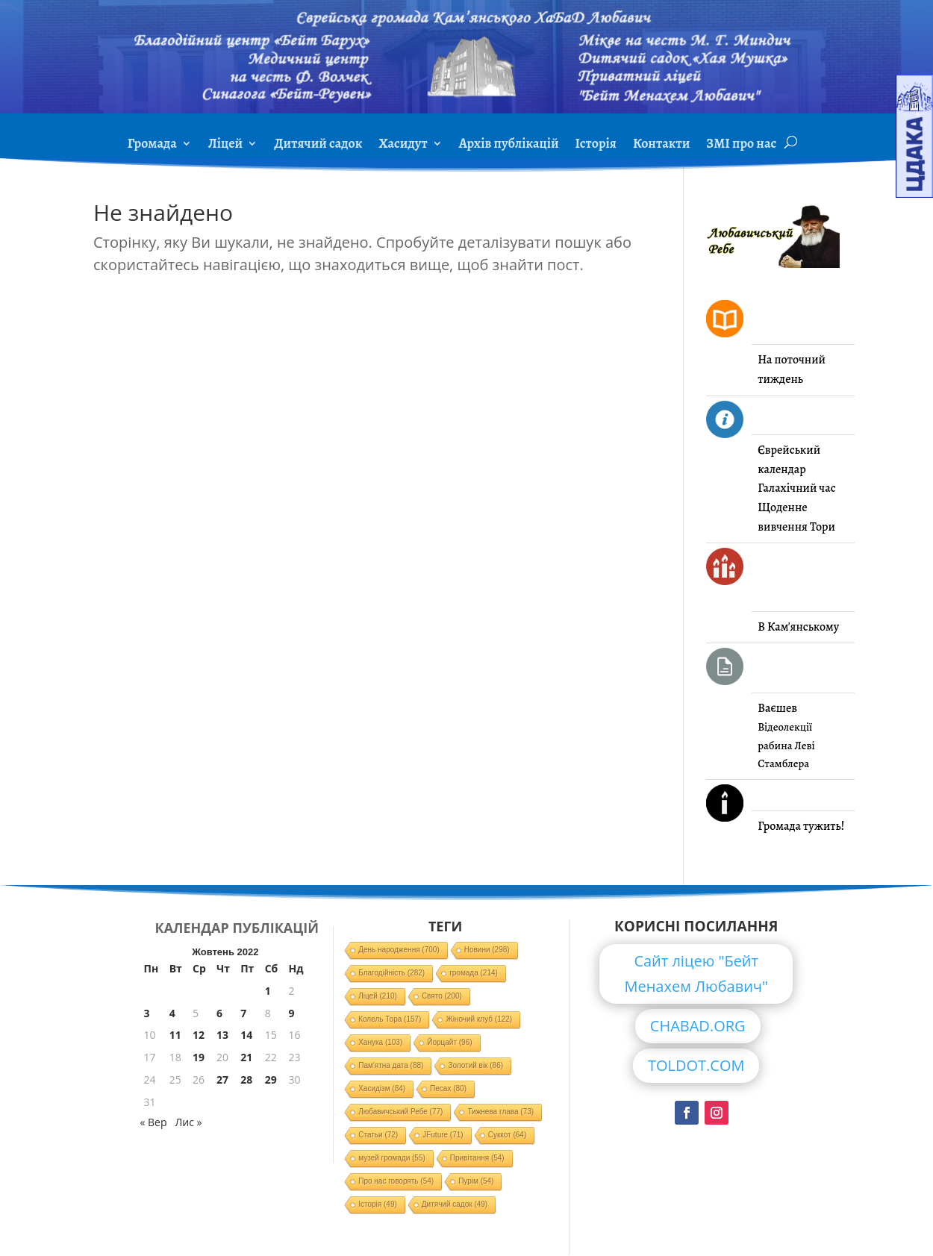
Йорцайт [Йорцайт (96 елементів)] (449, 1042)
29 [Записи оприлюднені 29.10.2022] (271, 1079)
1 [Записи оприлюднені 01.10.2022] (268, 991)
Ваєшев (777, 708)
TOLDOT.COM (696, 1065)
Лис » (188, 1122)
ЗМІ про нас (741, 145)
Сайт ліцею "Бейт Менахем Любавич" (696, 973)
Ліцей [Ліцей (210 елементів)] (377, 996)
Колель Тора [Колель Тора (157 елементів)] (389, 1019)
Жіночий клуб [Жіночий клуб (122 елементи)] (479, 1019)
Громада (152, 145)
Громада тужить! (801, 826)
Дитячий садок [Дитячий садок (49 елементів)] (454, 1204)
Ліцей (225, 145)
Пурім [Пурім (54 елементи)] (475, 1181)
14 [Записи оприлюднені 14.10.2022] (246, 1035)
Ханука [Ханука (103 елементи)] (380, 1042)
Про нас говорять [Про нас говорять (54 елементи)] (396, 1181)
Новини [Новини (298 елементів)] (487, 950)
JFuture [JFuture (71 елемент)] (442, 1135)
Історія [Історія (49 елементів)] (377, 1204)
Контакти (661, 145)
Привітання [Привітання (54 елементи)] (477, 1158)
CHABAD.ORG (698, 1026)
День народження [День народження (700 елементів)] (399, 950)
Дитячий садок (318, 145)
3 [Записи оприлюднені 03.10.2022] (147, 1013)
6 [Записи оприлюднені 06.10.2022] (219, 1013)
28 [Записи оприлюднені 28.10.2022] (246, 1079)
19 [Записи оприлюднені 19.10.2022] (199, 1057)
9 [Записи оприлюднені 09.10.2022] (291, 1013)
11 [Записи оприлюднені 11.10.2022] (175, 1035)
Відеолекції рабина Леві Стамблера (786, 745)
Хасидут (402, 145)
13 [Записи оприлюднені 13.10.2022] (222, 1035)
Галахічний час (796, 488)
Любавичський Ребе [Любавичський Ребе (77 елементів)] (400, 1111)
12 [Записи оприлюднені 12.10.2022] (199, 1035)
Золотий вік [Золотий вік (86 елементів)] (475, 1065)
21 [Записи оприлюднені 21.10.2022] (246, 1057)
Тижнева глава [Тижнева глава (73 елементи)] (500, 1111)
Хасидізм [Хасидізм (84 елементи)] (381, 1088)
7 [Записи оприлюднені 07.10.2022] (243, 1013)
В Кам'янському (798, 627)
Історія (596, 145)
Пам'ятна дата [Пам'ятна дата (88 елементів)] (390, 1065)
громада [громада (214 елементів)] (473, 973)
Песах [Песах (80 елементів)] (448, 1088)
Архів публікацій (509, 145)
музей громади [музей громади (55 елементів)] (391, 1158)
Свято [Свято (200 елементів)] (442, 996)
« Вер (153, 1122)
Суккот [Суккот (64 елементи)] (507, 1135)
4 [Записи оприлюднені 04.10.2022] (172, 1013)
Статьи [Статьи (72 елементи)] (378, 1135)
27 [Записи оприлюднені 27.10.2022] (222, 1079)
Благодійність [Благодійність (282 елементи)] (391, 973)
